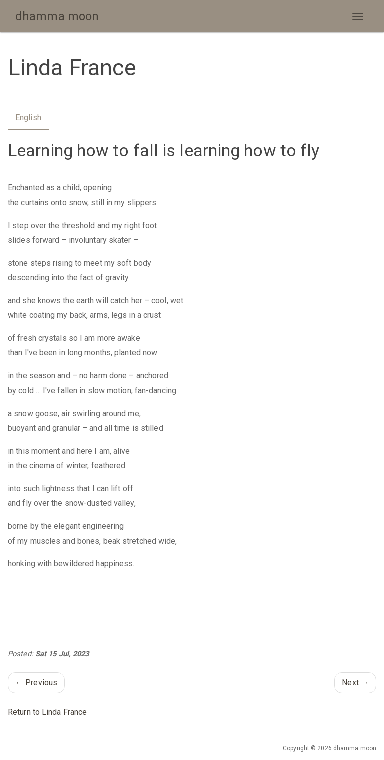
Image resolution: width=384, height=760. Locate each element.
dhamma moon (57, 16)
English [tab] (28, 117)
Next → (355, 682)
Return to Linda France (47, 712)
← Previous (36, 682)
